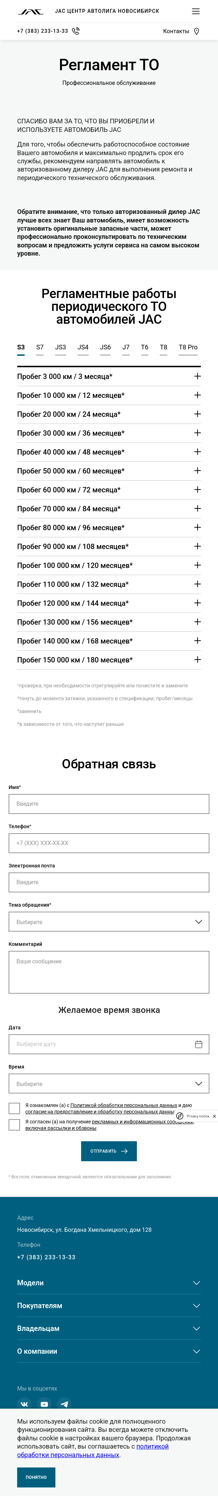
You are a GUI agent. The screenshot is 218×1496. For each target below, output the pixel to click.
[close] (214, 1116)
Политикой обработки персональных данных (123, 1105)
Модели (30, 1283)
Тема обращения (29, 905)
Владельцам (38, 1328)
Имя (14, 787)
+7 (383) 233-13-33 (46, 1257)
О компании (37, 1351)
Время (16, 1067)
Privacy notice (198, 1116)
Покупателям (39, 1305)
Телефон (19, 826)
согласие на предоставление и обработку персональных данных (101, 1112)
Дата (15, 1027)
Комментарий (25, 944)
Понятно (36, 1477)
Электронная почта (32, 866)
